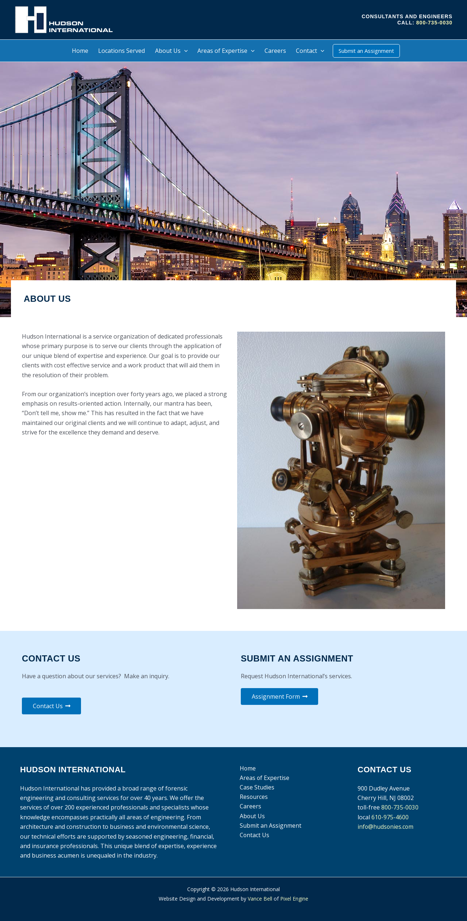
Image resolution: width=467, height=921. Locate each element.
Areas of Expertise (264, 778)
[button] (184, 51)
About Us (252, 816)
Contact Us (254, 836)
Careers (249, 807)
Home (247, 768)
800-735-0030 (434, 23)
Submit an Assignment (270, 826)
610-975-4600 (390, 817)
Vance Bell (260, 898)
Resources (253, 797)
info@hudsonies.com (386, 827)
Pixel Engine (294, 898)
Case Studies (256, 788)
